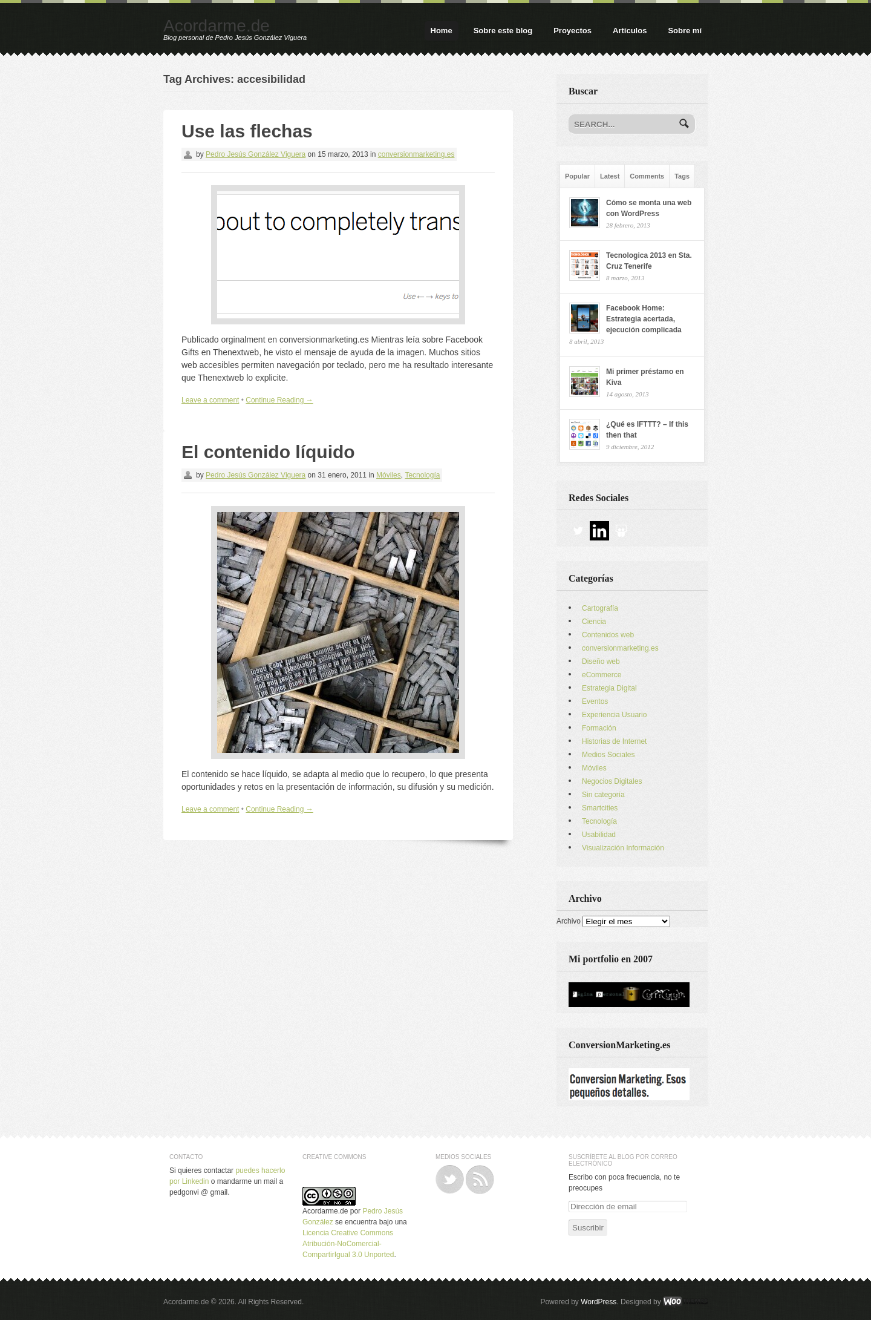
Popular (577, 176)
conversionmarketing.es (416, 154)
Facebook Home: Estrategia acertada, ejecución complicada (644, 319)
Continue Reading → (279, 400)
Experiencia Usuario (614, 715)
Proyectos (572, 30)
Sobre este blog (503, 30)
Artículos (630, 30)
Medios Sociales (608, 754)
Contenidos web (608, 635)
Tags (682, 176)
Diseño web (601, 661)
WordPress (598, 1302)
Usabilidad (599, 834)
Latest (609, 176)
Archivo (568, 921)
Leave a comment (210, 400)
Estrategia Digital (609, 688)
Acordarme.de (216, 25)
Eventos (595, 701)
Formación (599, 728)
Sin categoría (603, 794)
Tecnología (422, 475)
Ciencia (594, 621)
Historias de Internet (614, 741)
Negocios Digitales (612, 781)
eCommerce (601, 675)
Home (441, 30)
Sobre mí (685, 30)
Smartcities (600, 808)
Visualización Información (623, 848)
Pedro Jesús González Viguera (255, 154)
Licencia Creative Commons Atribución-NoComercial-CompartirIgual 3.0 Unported (348, 1244)
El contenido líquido (268, 452)
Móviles (388, 475)
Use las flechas (247, 131)
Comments (647, 176)
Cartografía (600, 608)
